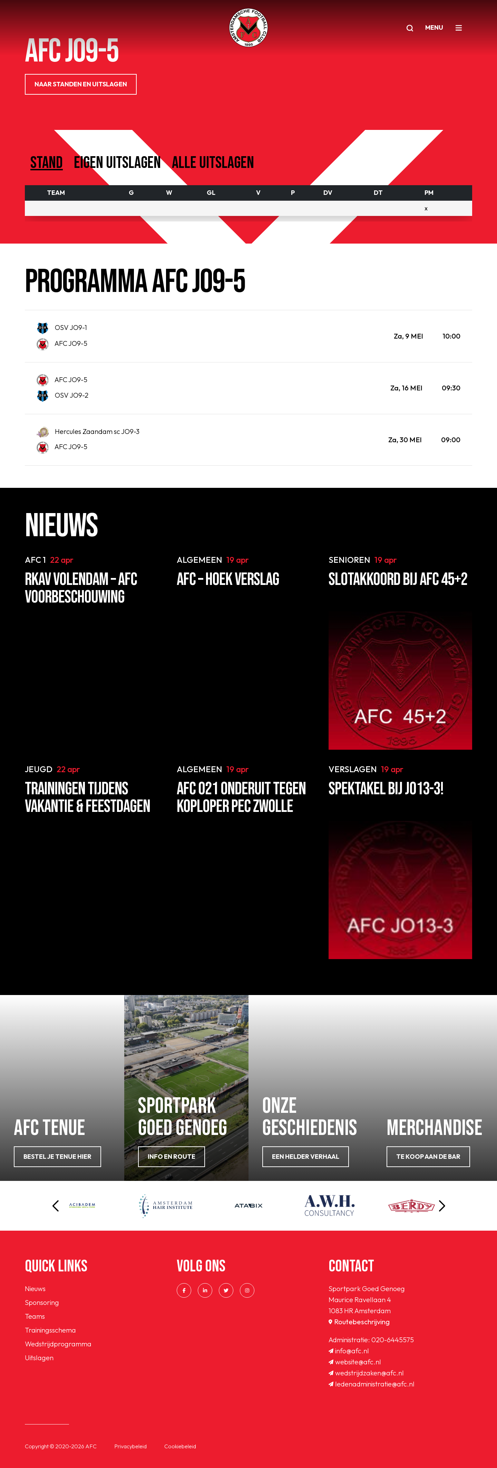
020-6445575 (392, 1339)
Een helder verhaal (305, 1157)
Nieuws (35, 1288)
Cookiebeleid (180, 1446)
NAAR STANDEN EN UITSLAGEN (81, 84)
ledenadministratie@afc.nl (372, 1384)
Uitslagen (39, 1357)
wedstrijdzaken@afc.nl (366, 1372)
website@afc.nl (355, 1361)
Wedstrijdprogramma (58, 1343)
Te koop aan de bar (428, 1157)
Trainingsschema (50, 1330)
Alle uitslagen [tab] (213, 163)
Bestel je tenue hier (57, 1157)
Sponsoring (42, 1302)
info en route (171, 1157)
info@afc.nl (349, 1350)
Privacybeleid (130, 1446)
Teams (35, 1316)
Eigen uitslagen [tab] (117, 163)
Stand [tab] (46, 163)
